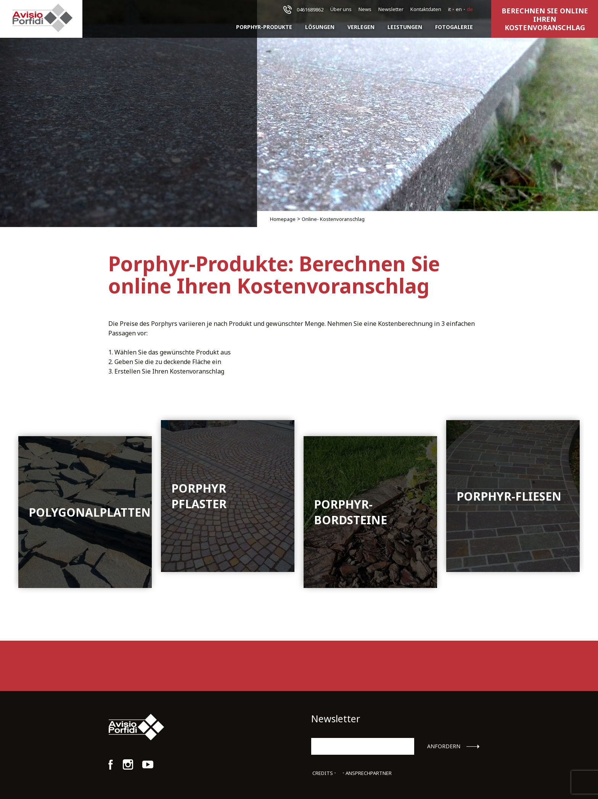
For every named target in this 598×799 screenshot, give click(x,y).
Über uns (341, 9)
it (449, 9)
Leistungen (404, 27)
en (459, 9)
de (470, 9)
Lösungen (319, 27)
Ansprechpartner (369, 773)
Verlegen (361, 27)
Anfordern (443, 746)
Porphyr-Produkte (264, 27)
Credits (322, 773)
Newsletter (390, 9)
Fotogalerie (454, 27)
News (364, 9)
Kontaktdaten (425, 9)
